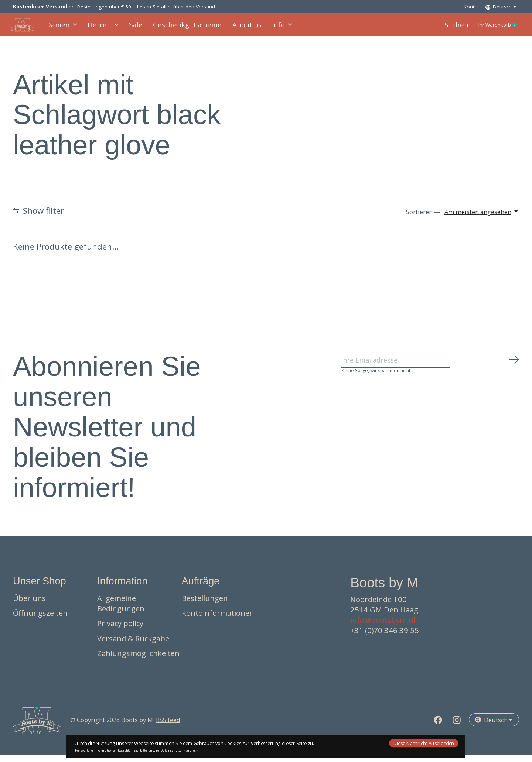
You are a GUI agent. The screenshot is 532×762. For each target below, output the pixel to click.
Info (269, 28)
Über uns (29, 605)
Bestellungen (205, 605)
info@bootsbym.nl (382, 627)
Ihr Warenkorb (492, 28)
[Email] (430, 370)
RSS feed (168, 726)
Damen (64, 28)
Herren (103, 28)
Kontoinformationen (218, 620)
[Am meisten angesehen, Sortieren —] (481, 218)
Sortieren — (423, 218)
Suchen (442, 28)
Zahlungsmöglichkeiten (138, 660)
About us (236, 28)
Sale (134, 28)
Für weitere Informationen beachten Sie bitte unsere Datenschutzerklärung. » (137, 750)
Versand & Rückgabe (133, 645)
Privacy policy (120, 630)
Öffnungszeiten (40, 620)
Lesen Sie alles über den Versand (176, 6)
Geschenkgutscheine (181, 28)
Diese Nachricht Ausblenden (423, 743)
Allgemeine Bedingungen (120, 610)
